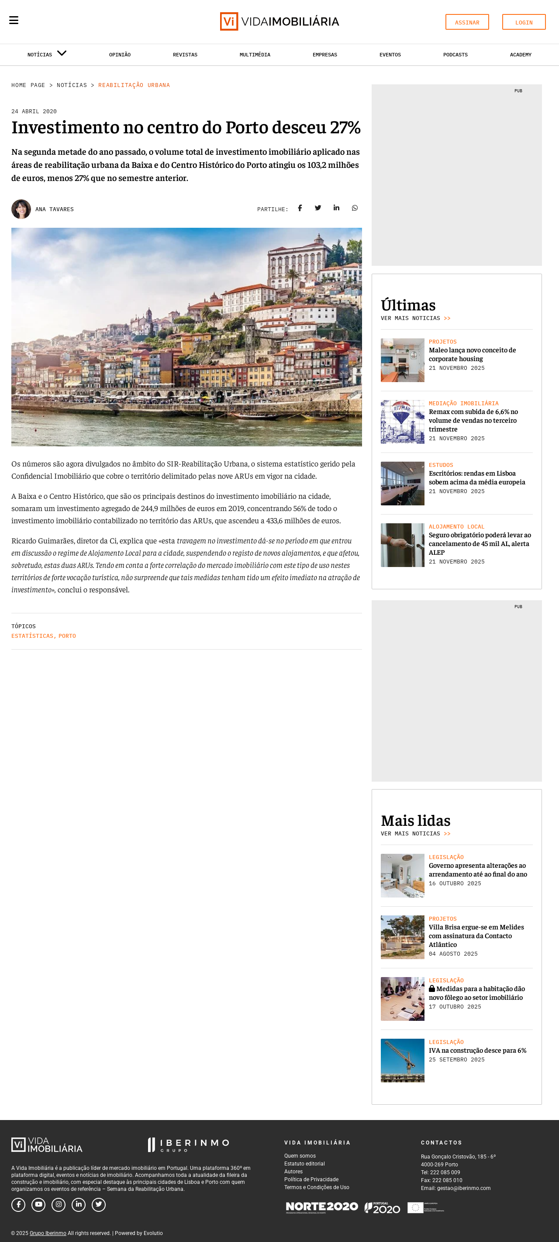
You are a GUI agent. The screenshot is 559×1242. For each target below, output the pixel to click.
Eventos (390, 54)
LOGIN (524, 22)
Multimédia (255, 54)
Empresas (325, 54)
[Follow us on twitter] (99, 1205)
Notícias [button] (47, 56)
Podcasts (455, 54)
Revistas (185, 54)
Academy (520, 54)
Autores (293, 1172)
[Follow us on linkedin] (79, 1205)
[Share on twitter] (318, 209)
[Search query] (64, 22)
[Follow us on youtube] (38, 1205)
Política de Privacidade (311, 1179)
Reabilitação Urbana (134, 85)
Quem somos (300, 1156)
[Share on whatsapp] (355, 209)
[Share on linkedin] (337, 209)
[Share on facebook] (300, 209)
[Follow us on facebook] (18, 1205)
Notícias (72, 85)
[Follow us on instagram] (59, 1205)
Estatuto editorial (304, 1164)
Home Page (28, 85)
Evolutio (153, 1233)
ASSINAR (467, 22)
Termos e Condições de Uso (316, 1187)
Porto (67, 636)
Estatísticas (32, 636)
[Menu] (14, 20)
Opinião (120, 54)
